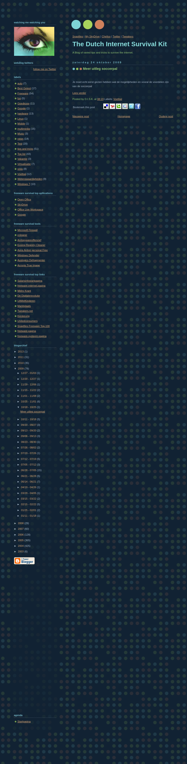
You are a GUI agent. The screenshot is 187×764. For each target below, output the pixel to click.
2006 (21, 534)
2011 (21, 357)
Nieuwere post (81, 116)
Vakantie (22, 158)
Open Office (24, 199)
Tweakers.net (25, 310)
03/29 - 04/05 (29, 493)
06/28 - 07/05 (29, 470)
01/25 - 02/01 (29, 510)
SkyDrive (23, 204)
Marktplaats (24, 306)
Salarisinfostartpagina (30, 280)
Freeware (23, 93)
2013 (21, 351)
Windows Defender (28, 255)
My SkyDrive (92, 36)
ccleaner (22, 235)
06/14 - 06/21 (29, 481)
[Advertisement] (32, 638)
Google (22, 108)
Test (20, 143)
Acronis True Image (29, 265)
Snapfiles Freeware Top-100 (34, 326)
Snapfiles (78, 36)
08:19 (100, 99)
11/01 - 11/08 (29, 395)
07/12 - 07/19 (29, 459)
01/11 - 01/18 (29, 515)
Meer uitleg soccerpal (100, 69)
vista (20, 168)
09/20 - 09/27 (29, 424)
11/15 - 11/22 (29, 390)
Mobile (21, 123)
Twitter (116, 36)
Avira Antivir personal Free (33, 250)
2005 (21, 540)
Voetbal (118, 99)
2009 (21, 368)
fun (19, 98)
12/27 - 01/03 (29, 373)
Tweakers (127, 36)
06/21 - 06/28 (29, 476)
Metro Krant (24, 290)
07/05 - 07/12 (29, 464)
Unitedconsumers (28, 321)
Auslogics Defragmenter (31, 260)
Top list (22, 154)
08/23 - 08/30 (29, 442)
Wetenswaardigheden (30, 179)
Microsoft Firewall (28, 230)
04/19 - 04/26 (29, 487)
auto (20, 83)
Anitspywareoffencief (29, 240)
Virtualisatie (24, 164)
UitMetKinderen (26, 300)
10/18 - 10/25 (29, 407)
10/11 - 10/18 (29, 419)
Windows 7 (24, 184)
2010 (21, 363)
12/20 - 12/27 (29, 378)
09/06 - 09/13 (29, 436)
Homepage (123, 116)
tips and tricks (25, 148)
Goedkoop (23, 103)
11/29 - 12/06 (29, 384)
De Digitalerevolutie (29, 295)
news (21, 138)
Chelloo (106, 36)
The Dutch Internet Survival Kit (120, 44)
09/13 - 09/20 (29, 430)
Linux (21, 118)
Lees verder (79, 93)
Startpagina (24, 721)
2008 (21, 523)
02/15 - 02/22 (29, 504)
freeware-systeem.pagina (32, 336)
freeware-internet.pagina (32, 285)
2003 (21, 551)
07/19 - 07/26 (29, 453)
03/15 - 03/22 (29, 498)
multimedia (24, 128)
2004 (21, 545)
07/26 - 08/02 (29, 447)
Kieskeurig (24, 316)
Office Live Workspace (30, 209)
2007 (21, 528)
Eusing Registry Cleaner (31, 245)
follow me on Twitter (44, 69)
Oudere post (166, 116)
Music (21, 133)
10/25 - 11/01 (29, 401)
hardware (23, 113)
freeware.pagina (27, 331)
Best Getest (24, 88)
